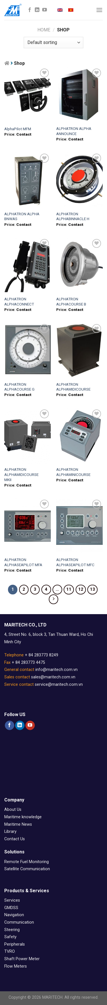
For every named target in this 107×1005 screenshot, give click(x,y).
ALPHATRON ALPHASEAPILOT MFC (75, 562)
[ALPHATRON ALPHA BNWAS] (27, 180)
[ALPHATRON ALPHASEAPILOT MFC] (79, 526)
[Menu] (99, 10)
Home (43, 30)
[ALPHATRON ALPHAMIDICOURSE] (79, 350)
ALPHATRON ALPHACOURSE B (71, 301)
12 (80, 589)
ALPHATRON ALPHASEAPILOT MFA (23, 562)
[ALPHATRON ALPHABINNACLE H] (79, 180)
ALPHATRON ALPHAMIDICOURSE (73, 387)
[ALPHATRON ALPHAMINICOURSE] (79, 436)
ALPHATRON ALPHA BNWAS (21, 216)
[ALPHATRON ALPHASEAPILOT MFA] (27, 526)
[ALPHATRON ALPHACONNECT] (27, 265)
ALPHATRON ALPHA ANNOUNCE (73, 131)
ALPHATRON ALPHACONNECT (19, 301)
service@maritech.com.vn (59, 684)
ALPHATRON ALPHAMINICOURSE (73, 472)
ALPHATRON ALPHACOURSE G (19, 387)
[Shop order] (53, 42)
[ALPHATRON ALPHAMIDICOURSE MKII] (27, 436)
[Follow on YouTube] (44, 10)
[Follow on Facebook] (29, 10)
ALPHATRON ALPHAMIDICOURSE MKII (21, 474)
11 (68, 589)
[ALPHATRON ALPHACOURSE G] (27, 350)
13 (92, 589)
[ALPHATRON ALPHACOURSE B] (79, 265)
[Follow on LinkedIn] (37, 10)
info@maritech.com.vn (56, 669)
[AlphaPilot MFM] (27, 95)
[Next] (53, 599)
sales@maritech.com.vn (53, 677)
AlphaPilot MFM (17, 128)
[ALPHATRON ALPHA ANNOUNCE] (79, 95)
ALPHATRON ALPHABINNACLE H (72, 216)
